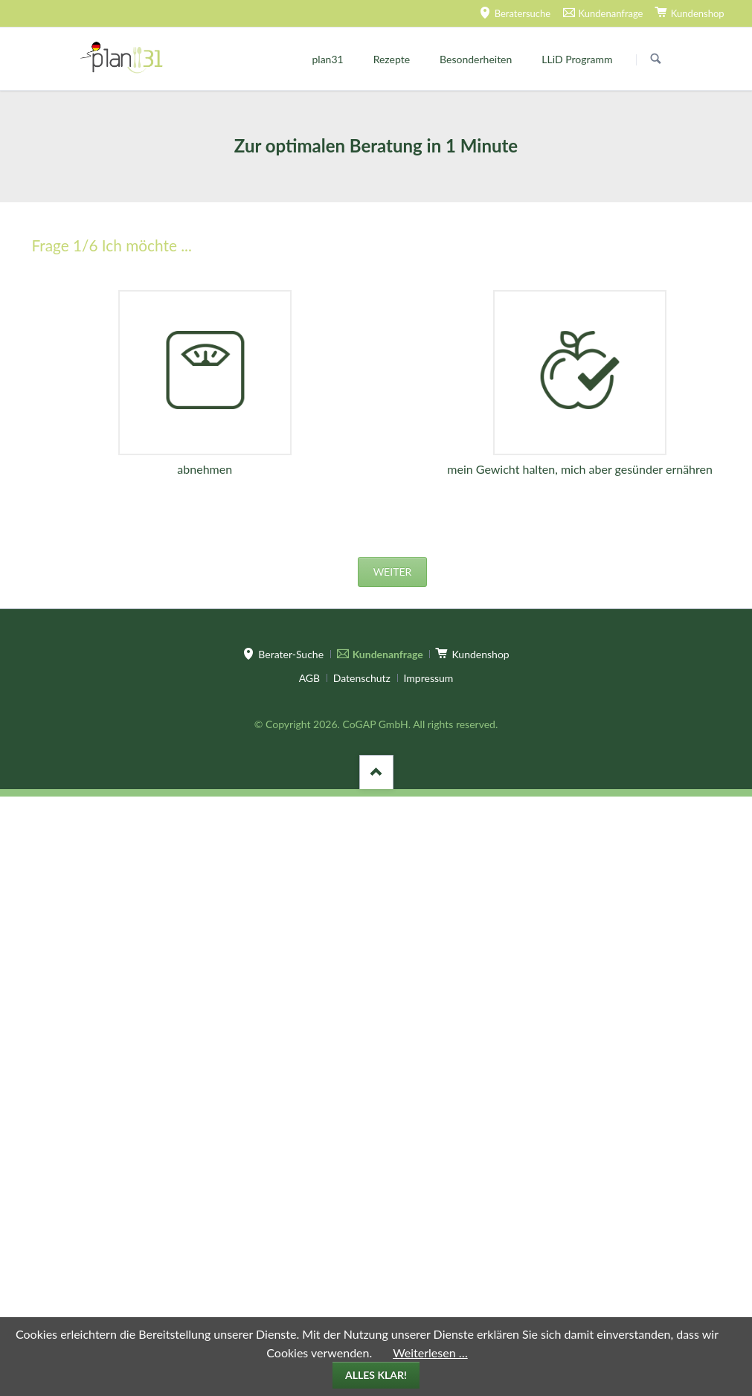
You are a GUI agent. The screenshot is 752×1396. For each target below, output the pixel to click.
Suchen (656, 59)
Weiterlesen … (430, 1352)
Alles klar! (376, 1374)
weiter (392, 571)
